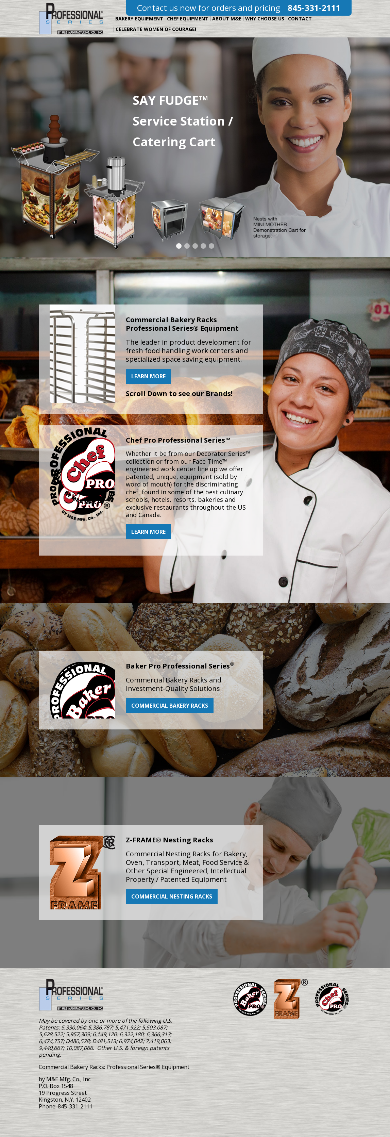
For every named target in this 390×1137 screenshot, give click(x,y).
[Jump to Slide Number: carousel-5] (211, 246)
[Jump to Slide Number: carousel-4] (203, 246)
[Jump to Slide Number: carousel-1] (179, 246)
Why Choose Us (264, 18)
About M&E (226, 18)
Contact (300, 18)
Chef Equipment (187, 18)
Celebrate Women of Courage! (156, 29)
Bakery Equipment (139, 18)
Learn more (148, 376)
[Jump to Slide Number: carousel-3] (195, 246)
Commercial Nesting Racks (171, 896)
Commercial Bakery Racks (169, 705)
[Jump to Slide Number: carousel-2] (187, 246)
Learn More (148, 531)
